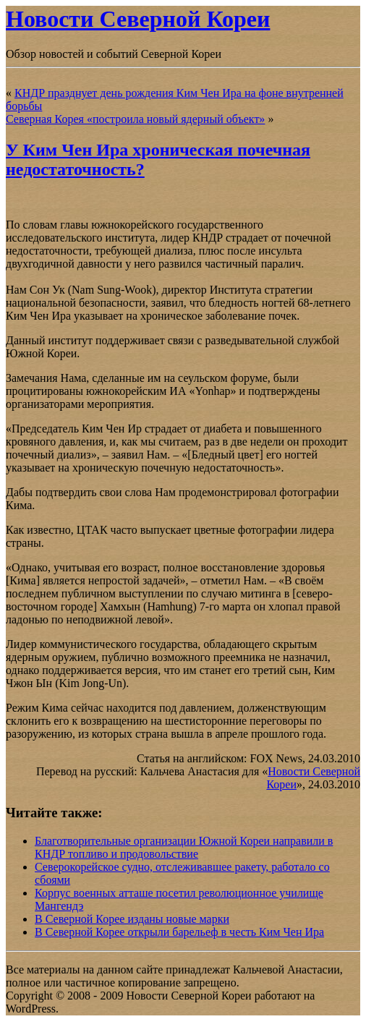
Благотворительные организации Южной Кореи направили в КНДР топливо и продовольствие (184, 847)
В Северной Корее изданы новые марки (132, 919)
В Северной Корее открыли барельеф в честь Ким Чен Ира (179, 932)
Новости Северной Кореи (138, 19)
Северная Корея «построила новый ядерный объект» (135, 119)
